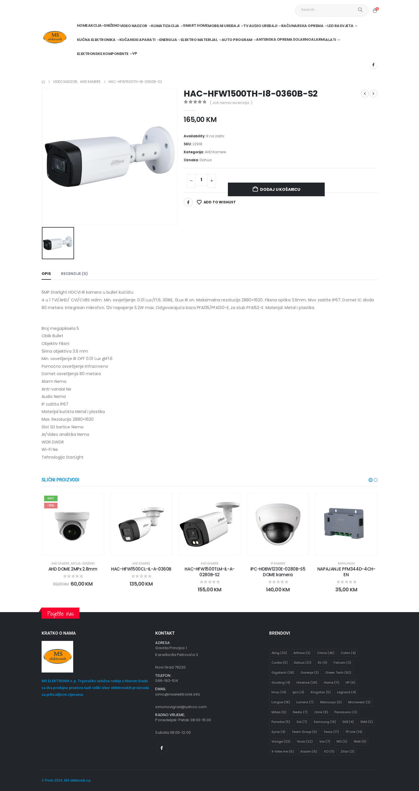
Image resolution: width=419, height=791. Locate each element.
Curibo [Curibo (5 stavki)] (279, 663)
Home (82, 25)
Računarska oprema (302, 25)
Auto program (237, 39)
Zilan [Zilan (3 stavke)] (347, 751)
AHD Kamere (215, 152)
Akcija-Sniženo (104, 25)
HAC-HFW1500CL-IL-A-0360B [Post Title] (141, 569)
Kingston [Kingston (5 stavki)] (321, 692)
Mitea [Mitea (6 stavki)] (279, 712)
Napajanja (346, 563)
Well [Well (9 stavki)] (360, 741)
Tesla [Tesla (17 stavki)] (331, 731)
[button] (370, 480)
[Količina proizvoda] (201, 179)
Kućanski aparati (137, 39)
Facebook (188, 202)
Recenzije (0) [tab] (74, 273)
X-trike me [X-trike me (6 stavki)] (282, 751)
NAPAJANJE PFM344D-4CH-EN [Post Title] (346, 572)
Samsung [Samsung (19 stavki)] (325, 722)
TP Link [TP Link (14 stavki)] (353, 731)
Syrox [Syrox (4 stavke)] (278, 731)
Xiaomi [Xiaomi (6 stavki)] (308, 751)
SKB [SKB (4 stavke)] (348, 722)
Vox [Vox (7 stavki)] (324, 741)
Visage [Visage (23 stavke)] (281, 741)
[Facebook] (373, 65)
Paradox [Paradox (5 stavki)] (280, 722)
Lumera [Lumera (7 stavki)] (305, 702)
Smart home (195, 25)
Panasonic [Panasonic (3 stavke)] (345, 712)
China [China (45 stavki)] (325, 653)
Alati (330, 39)
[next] (373, 94)
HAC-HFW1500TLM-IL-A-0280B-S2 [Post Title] (209, 572)
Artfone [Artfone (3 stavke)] (301, 653)
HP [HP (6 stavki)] (350, 682)
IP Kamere (278, 563)
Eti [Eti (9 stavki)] (322, 663)
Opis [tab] (46, 273)
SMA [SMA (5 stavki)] (366, 722)
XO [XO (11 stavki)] (329, 751)
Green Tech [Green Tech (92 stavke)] (338, 673)
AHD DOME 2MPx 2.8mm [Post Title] (72, 569)
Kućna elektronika (96, 39)
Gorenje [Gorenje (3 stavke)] (310, 673)
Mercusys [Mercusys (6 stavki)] (331, 702)
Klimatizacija (165, 25)
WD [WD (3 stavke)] (341, 741)
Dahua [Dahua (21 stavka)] (302, 663)
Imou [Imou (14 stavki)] (278, 692)
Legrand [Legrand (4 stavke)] (346, 692)
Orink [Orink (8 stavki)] (321, 712)
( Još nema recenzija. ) (231, 102)
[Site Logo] (55, 37)
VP (134, 53)
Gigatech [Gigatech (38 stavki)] (282, 673)
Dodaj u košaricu (280, 189)
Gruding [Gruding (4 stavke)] (280, 682)
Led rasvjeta (340, 25)
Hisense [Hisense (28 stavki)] (307, 682)
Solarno (302, 39)
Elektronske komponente (102, 53)
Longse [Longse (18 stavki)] (280, 702)
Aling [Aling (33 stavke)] (279, 653)
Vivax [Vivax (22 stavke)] (305, 741)
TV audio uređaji (260, 25)
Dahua (206, 160)
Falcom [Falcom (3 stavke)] (342, 663)
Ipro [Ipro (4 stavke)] (298, 692)
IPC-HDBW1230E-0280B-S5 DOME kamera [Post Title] (278, 572)
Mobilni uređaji (224, 25)
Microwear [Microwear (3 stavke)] (359, 702)
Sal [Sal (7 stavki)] (302, 722)
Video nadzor (133, 25)
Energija (168, 39)
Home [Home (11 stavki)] (331, 682)
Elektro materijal (199, 39)
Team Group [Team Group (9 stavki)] (304, 731)
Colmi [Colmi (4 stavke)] (348, 653)
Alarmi (318, 39)
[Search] (360, 10)
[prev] (365, 94)
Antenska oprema (274, 39)
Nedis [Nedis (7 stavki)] (300, 712)
